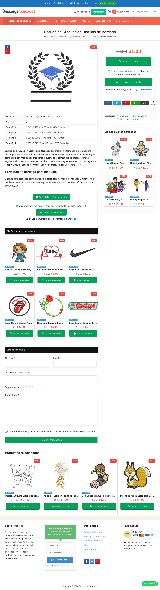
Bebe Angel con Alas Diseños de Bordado (141, 163)
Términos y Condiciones (95, 536)
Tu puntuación (13, 387)
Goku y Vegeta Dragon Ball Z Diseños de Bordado (141, 199)
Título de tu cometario (17, 372)
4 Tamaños (122, 116)
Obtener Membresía (93, 540)
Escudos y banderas (137, 116)
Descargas (54, 36)
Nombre (10, 358)
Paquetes (86, 20)
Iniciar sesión (82, 11)
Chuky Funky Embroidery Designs (19, 270)
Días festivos (43, 20)
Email (56, 358)
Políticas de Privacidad (62, 566)
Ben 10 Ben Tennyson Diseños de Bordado (99, 496)
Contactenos (90, 549)
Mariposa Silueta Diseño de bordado (22, 496)
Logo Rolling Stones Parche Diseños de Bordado (19, 323)
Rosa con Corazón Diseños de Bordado (51, 323)
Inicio (46, 36)
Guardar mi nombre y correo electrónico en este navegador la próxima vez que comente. (51, 431)
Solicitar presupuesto (66, 20)
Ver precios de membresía (51, 212)
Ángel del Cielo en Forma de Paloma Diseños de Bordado (61, 496)
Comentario (12, 394)
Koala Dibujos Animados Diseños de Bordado (116, 163)
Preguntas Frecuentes (94, 532)
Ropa (77, 36)
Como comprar (123, 20)
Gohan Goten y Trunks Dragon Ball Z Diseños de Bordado (116, 199)
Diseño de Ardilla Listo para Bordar (137, 496)
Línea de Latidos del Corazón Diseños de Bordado (51, 270)
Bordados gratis (103, 20)
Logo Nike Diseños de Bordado (83, 270)
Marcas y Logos (66, 36)
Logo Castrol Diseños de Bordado (83, 323)
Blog (86, 545)
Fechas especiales (125, 119)
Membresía (98, 11)
